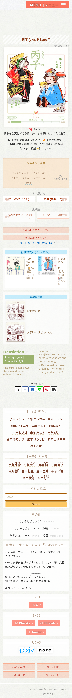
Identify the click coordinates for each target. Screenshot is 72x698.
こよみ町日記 (19, 675)
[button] (54, 389)
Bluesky (26, 623)
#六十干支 (39, 177)
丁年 (57, 464)
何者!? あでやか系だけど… (21, 216)
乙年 (30, 464)
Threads (51, 623)
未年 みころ (37, 432)
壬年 (43, 477)
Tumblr (38, 632)
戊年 (14, 470)
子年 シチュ (17, 419)
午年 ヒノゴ (19, 432)
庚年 (42, 470)
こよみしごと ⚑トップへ (36, 230)
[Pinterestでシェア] (46, 389)
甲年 (15, 464)
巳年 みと (55, 426)
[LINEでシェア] (39, 389)
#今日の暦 (39, 172)
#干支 (26, 177)
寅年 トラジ (55, 419)
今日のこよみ (53, 675)
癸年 (28, 477)
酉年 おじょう (15, 439)
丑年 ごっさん (36, 419)
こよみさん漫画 (18, 667)
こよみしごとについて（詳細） (36, 528)
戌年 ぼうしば (36, 439)
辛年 (57, 470)
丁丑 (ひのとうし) (19, 199)
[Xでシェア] (18, 389)
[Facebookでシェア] (25, 389)
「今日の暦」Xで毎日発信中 (36, 243)
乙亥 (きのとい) (53, 199)
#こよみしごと (21, 172)
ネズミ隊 (36, 446)
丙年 (43, 464)
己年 (28, 470)
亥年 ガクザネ (56, 439)
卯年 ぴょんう (20, 426)
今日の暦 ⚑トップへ (36, 238)
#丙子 (29, 182)
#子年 (15, 177)
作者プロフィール (24, 535)
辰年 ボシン (38, 426)
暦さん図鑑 (53, 667)
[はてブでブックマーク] (32, 389)
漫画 (53, 535)
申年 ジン (54, 432)
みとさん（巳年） (53, 215)
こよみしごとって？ (36, 521)
